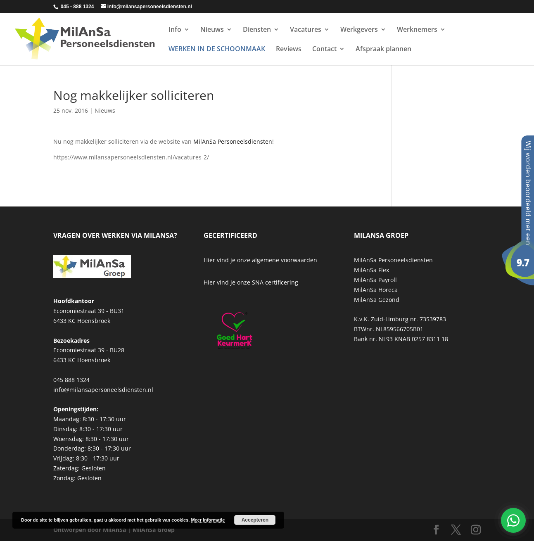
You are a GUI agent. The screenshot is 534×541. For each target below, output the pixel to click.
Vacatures (305, 30)
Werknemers (417, 30)
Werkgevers (359, 30)
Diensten (257, 30)
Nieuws (212, 30)
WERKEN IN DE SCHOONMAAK (217, 49)
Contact (324, 49)
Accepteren (255, 520)
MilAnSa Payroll (375, 280)
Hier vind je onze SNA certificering (251, 282)
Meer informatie (208, 519)
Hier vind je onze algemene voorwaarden (260, 260)
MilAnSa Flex (371, 270)
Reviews (288, 49)
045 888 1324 (71, 380)
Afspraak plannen (383, 49)
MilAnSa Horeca (376, 290)
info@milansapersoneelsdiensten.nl (103, 390)
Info (175, 30)
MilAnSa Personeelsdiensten (232, 141)
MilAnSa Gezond (376, 300)
